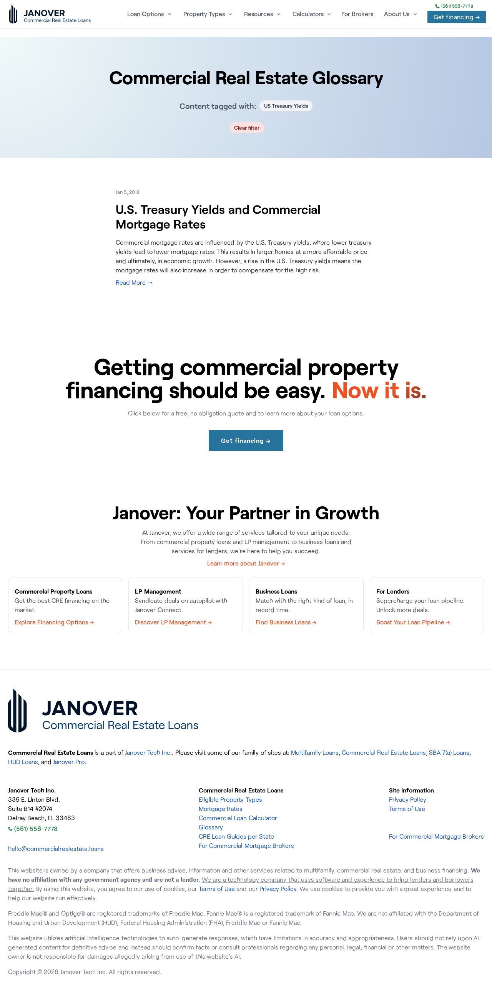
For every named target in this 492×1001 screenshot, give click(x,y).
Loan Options (145, 14)
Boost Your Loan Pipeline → (413, 622)
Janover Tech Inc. (148, 752)
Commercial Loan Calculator (238, 818)
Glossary (211, 827)
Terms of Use (407, 808)
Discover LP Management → (173, 622)
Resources (258, 14)
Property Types (204, 14)
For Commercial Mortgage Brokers (246, 845)
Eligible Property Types (230, 799)
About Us (396, 14)
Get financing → (457, 17)
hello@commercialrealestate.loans (56, 848)
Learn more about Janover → (246, 563)
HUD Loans (23, 761)
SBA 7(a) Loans (449, 752)
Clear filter (247, 127)
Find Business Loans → (286, 622)
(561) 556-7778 (454, 6)
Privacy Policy (407, 799)
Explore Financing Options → (54, 622)
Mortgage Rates (221, 808)
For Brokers (357, 14)
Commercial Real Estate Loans (384, 752)
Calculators (308, 14)
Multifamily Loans (315, 752)
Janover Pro (69, 761)
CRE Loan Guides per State (236, 836)
